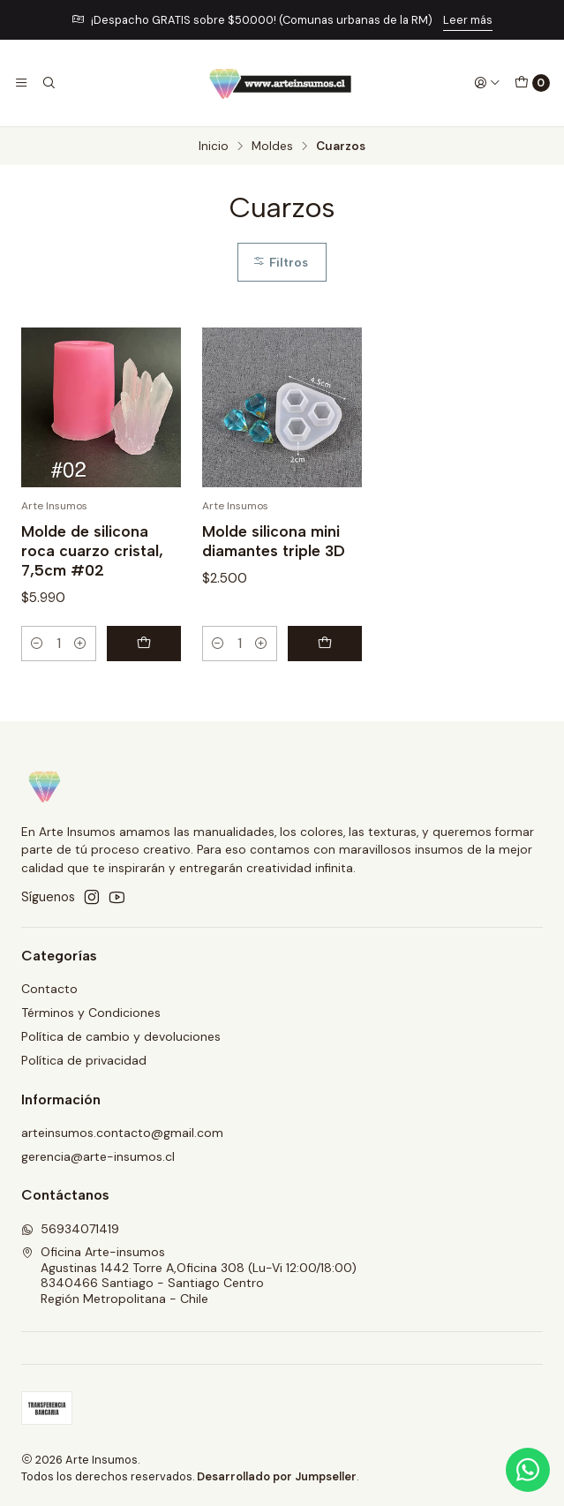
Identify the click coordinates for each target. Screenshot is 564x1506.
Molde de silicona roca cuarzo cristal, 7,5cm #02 (92, 550)
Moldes (272, 146)
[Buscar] (47, 83)
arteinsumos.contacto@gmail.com (122, 1133)
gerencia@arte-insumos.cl (98, 1156)
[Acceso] (487, 83)
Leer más (468, 19)
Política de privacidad (84, 1060)
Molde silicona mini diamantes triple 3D (273, 541)
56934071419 (70, 1229)
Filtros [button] (280, 262)
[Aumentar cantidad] (80, 643)
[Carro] (532, 83)
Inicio (214, 146)
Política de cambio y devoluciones (121, 1036)
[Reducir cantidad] (37, 643)
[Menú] (21, 83)
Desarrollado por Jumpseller (277, 1476)
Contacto (49, 989)
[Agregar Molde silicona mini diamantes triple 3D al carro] (325, 643)
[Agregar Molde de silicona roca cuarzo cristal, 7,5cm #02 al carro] (144, 643)
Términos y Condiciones (91, 1012)
